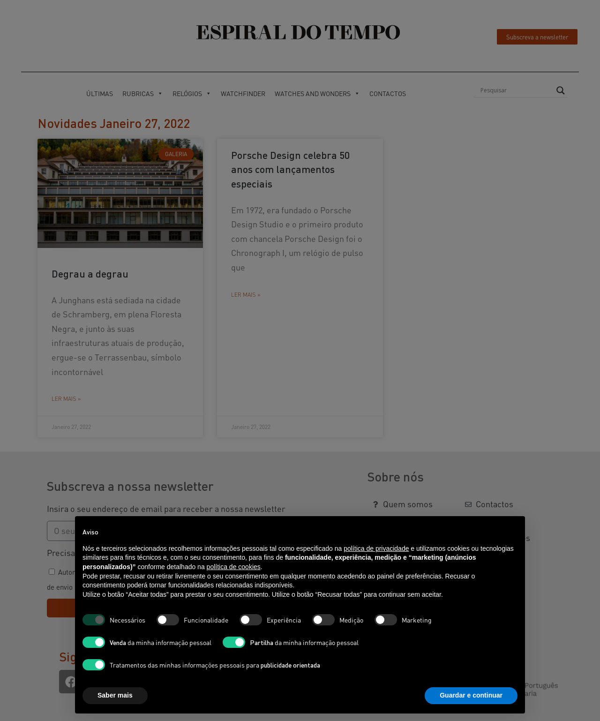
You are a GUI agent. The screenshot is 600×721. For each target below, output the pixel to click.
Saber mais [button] (115, 695)
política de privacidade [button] (376, 548)
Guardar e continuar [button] (471, 695)
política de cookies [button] (234, 567)
